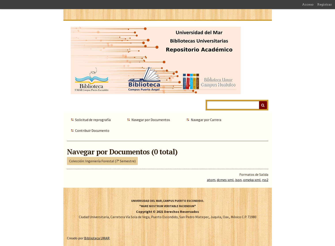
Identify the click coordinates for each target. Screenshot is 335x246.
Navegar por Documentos (150, 119)
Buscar (263, 105)
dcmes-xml (225, 180)
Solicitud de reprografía (93, 119)
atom (211, 180)
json (238, 180)
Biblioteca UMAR (97, 238)
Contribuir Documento (92, 130)
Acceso (308, 4)
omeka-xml (252, 180)
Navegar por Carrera (206, 119)
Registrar (324, 4)
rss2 (265, 180)
